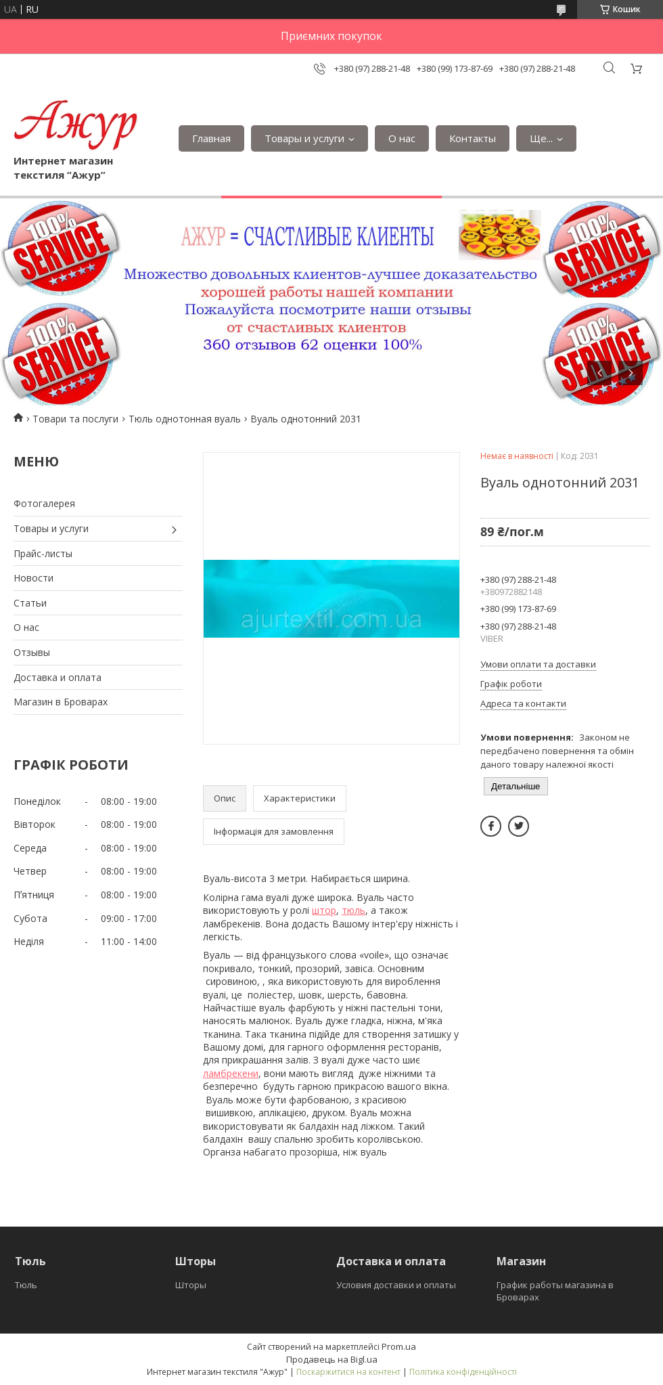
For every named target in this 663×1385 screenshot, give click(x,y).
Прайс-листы (43, 553)
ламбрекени (230, 1073)
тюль (353, 910)
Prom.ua (399, 1346)
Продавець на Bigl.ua (332, 1359)
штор (324, 910)
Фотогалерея (44, 503)
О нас (401, 138)
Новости (33, 577)
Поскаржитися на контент (348, 1372)
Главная (211, 138)
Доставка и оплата (57, 677)
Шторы (190, 1285)
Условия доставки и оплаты (396, 1285)
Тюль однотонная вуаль (185, 418)
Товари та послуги (75, 418)
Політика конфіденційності (463, 1372)
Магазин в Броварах (61, 701)
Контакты (472, 138)
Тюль (26, 1285)
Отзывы (32, 652)
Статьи (30, 602)
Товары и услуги (304, 138)
